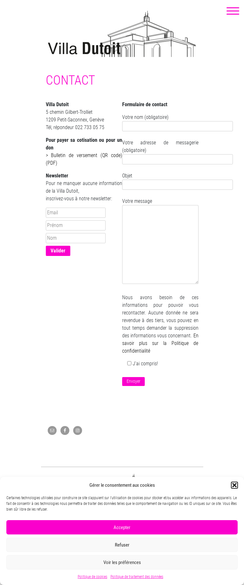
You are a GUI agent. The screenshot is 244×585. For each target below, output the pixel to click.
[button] (234, 485)
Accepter (122, 527)
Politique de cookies (92, 577)
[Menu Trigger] (233, 11)
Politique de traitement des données (136, 577)
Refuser (122, 545)
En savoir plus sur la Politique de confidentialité (160, 343)
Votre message (160, 241)
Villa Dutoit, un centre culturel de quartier (122, 34)
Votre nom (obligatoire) (160, 121)
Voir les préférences (122, 562)
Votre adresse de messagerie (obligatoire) (160, 151)
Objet (160, 180)
